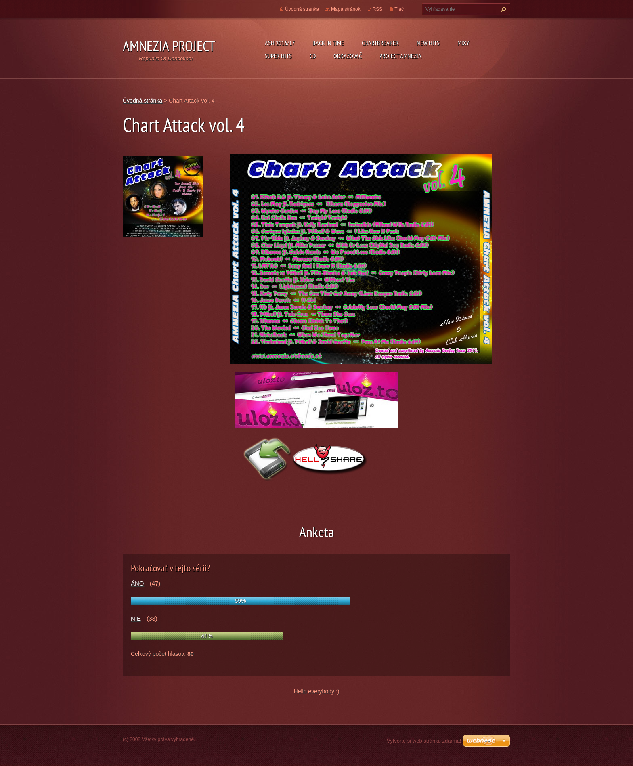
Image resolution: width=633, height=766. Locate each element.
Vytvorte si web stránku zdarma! (424, 741)
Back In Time (328, 43)
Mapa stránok (346, 9)
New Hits (428, 43)
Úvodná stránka (302, 9)
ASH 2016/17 (280, 43)
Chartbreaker (380, 43)
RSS (378, 9)
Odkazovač (347, 56)
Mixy (463, 43)
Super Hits (278, 56)
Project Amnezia (400, 56)
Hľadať (503, 9)
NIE (136, 618)
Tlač (399, 9)
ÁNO (137, 583)
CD (313, 56)
